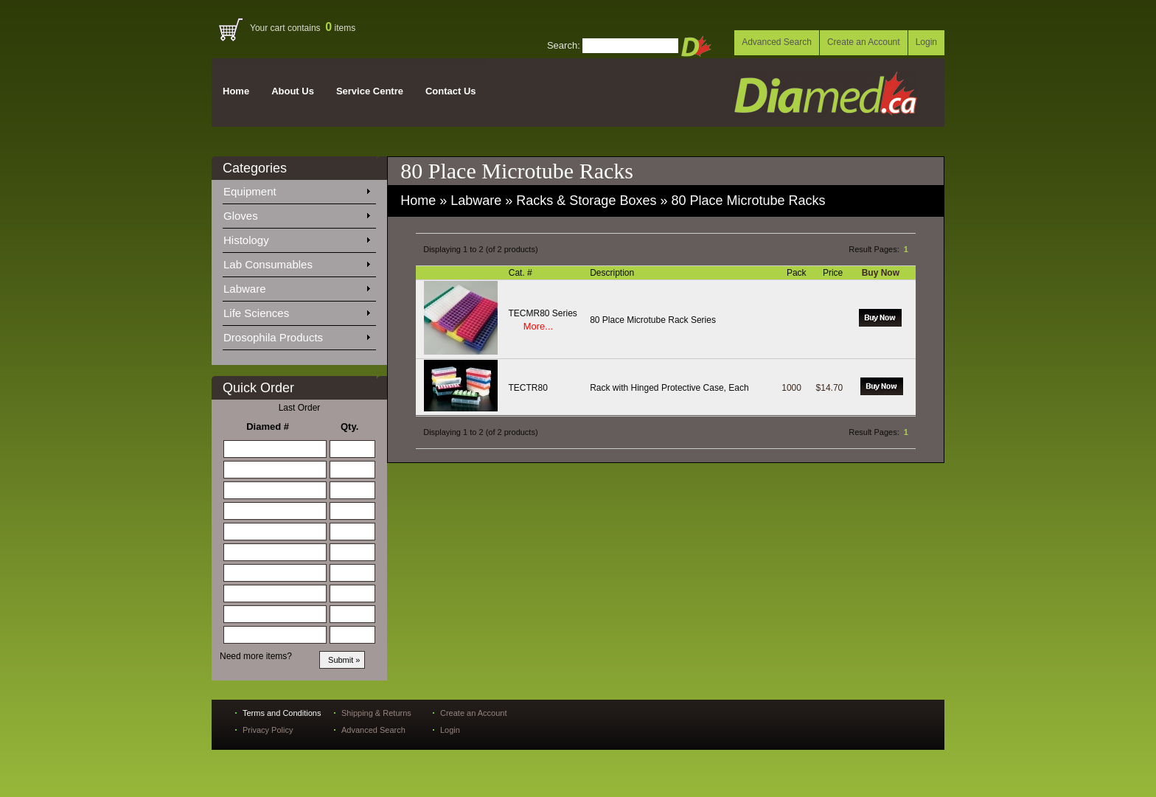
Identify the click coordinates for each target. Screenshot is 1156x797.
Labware (296, 286)
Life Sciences (296, 310)
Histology (296, 237)
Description (613, 273)
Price (834, 273)
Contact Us (450, 91)
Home (236, 91)
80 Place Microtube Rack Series (653, 320)
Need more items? (256, 656)
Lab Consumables (296, 262)
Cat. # (522, 273)
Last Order (300, 408)
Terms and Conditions (282, 713)
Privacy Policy (268, 729)
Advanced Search (777, 42)
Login (926, 42)
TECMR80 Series (543, 313)
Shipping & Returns (376, 713)
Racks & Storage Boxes (586, 200)
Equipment (296, 189)
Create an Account (863, 42)
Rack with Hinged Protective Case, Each (669, 388)
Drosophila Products (296, 335)
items (340, 28)
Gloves (296, 213)
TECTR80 (528, 388)
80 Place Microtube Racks (748, 200)
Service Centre (369, 91)
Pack (798, 273)
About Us (292, 91)
